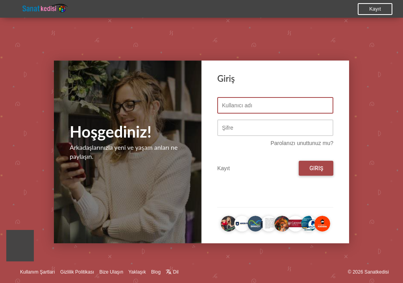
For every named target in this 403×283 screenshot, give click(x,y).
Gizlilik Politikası (77, 272)
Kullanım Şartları (37, 272)
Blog (156, 272)
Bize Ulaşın (111, 272)
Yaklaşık (137, 272)
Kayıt (375, 9)
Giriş (316, 168)
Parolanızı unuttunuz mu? (301, 143)
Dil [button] (172, 272)
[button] (20, 247)
